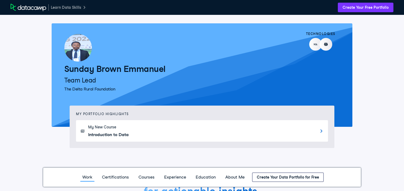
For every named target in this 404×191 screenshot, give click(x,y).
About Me (235, 177)
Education (206, 177)
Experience (175, 177)
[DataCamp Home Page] (28, 7)
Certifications (115, 177)
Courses (146, 177)
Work (87, 177)
